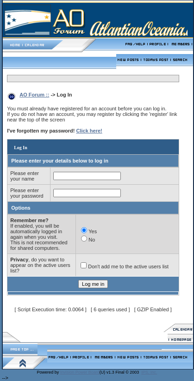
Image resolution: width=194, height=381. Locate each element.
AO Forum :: (34, 94)
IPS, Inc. (149, 372)
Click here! (89, 130)
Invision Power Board (80, 372)
